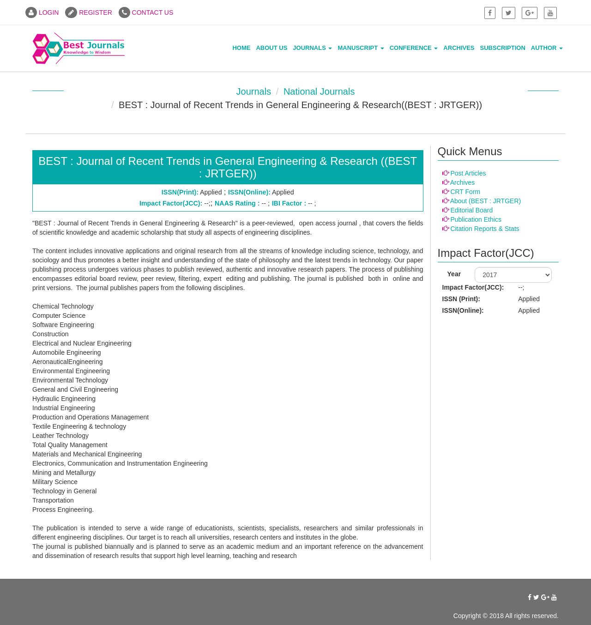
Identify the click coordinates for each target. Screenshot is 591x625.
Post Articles (468, 173)
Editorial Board (471, 210)
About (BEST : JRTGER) (485, 201)
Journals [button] (312, 47)
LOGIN (42, 12)
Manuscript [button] (361, 47)
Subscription (502, 47)
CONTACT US (146, 12)
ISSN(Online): (463, 310)
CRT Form (465, 191)
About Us (271, 47)
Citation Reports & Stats (484, 228)
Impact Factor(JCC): (473, 287)
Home (241, 47)
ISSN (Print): (461, 299)
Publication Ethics (475, 219)
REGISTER (88, 12)
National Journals (319, 91)
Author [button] (547, 47)
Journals (253, 91)
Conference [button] (414, 47)
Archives (458, 47)
